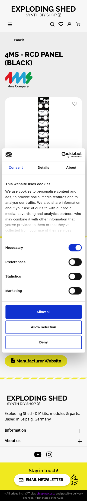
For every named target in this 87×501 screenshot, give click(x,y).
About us (12, 440)
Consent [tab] (16, 167)
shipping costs (46, 493)
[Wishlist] (61, 24)
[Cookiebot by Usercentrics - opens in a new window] (62, 155)
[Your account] (69, 24)
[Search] (52, 24)
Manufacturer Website (38, 361)
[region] (43, 134)
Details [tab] (43, 167)
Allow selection (43, 327)
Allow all (43, 312)
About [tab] (71, 167)
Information (15, 430)
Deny (43, 342)
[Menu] (10, 24)
